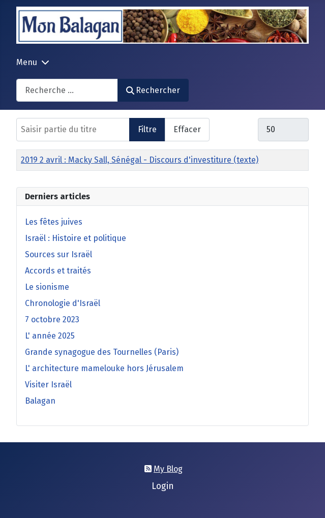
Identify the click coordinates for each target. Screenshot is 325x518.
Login (163, 486)
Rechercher (153, 90)
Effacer (187, 129)
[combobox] (67, 90)
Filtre (147, 129)
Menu (26, 62)
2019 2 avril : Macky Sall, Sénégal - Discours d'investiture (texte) (139, 160)
